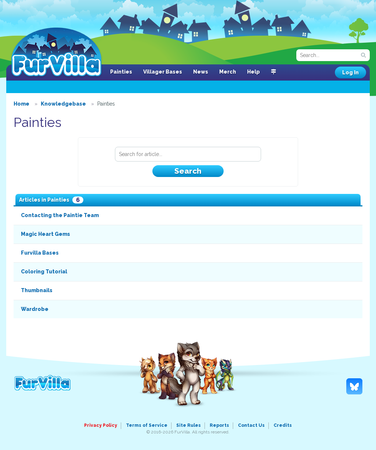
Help (253, 72)
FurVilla (56, 52)
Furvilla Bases (40, 253)
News (200, 72)
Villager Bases (162, 72)
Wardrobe (34, 309)
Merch (227, 72)
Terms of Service (146, 425)
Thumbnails (37, 290)
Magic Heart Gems (45, 234)
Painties (121, 72)
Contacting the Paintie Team (60, 215)
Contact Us (251, 425)
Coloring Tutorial (44, 271)
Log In (350, 72)
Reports (219, 425)
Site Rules (188, 425)
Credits (283, 425)
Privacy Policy (100, 425)
